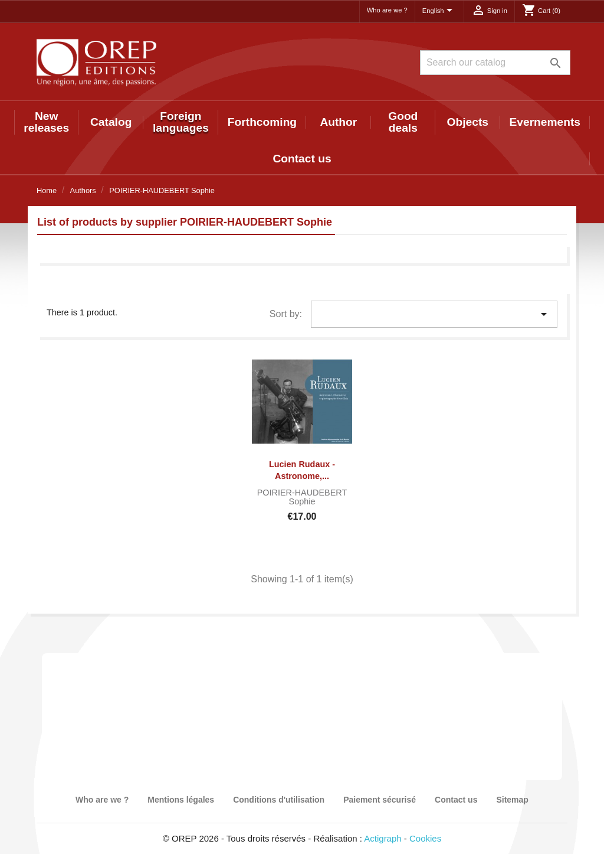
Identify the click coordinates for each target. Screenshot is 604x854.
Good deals (403, 122)
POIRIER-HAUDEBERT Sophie (302, 497)
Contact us (302, 158)
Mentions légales (180, 799)
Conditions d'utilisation (278, 799)
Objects (467, 122)
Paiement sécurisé (379, 799)
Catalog (111, 122)
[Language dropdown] (439, 11)
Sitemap (512, 799)
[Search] (495, 62)
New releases (46, 122)
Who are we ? (387, 10)
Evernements (545, 122)
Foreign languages (181, 122)
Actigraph (382, 838)
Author (338, 122)
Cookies (425, 838)
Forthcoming (262, 122)
